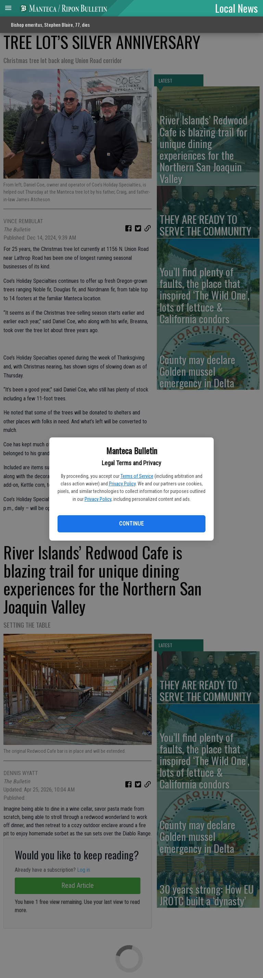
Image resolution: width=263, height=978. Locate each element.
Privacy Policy (122, 483)
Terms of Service (137, 476)
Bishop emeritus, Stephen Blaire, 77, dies (50, 24)
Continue (131, 523)
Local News (236, 8)
